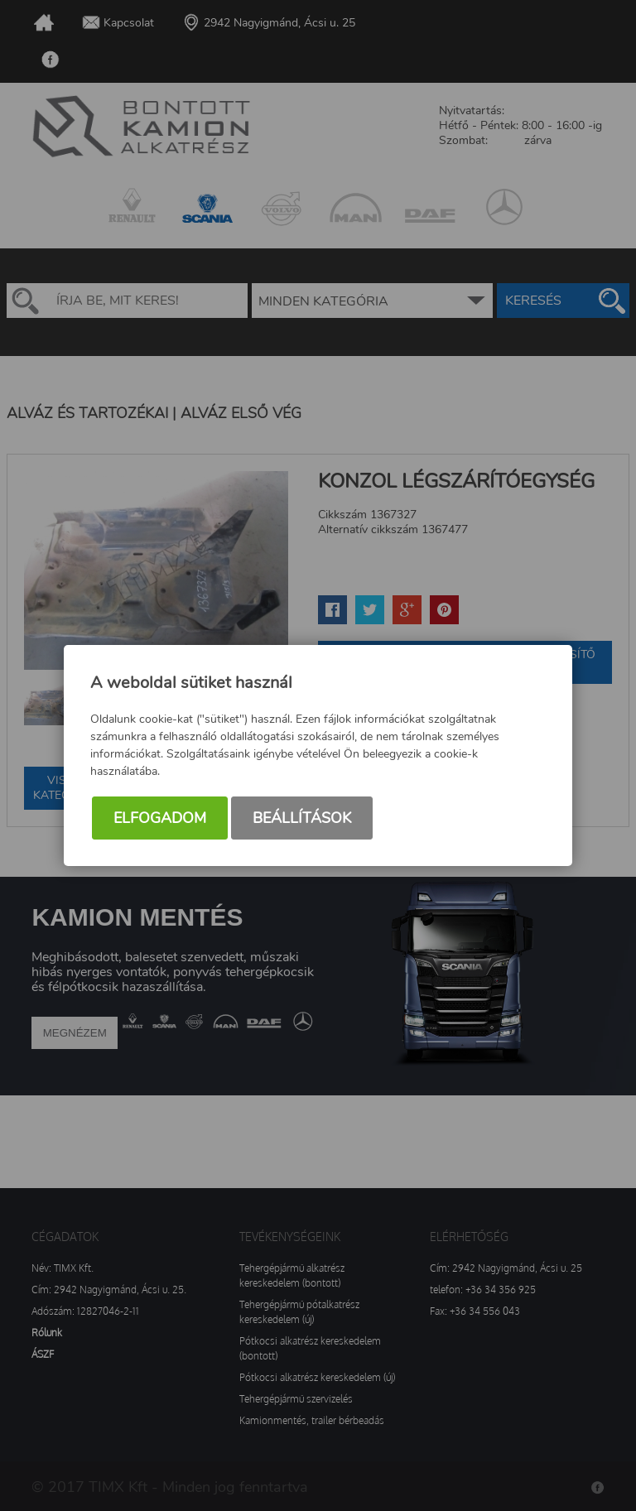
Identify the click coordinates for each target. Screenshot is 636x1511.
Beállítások (302, 818)
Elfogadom (159, 818)
